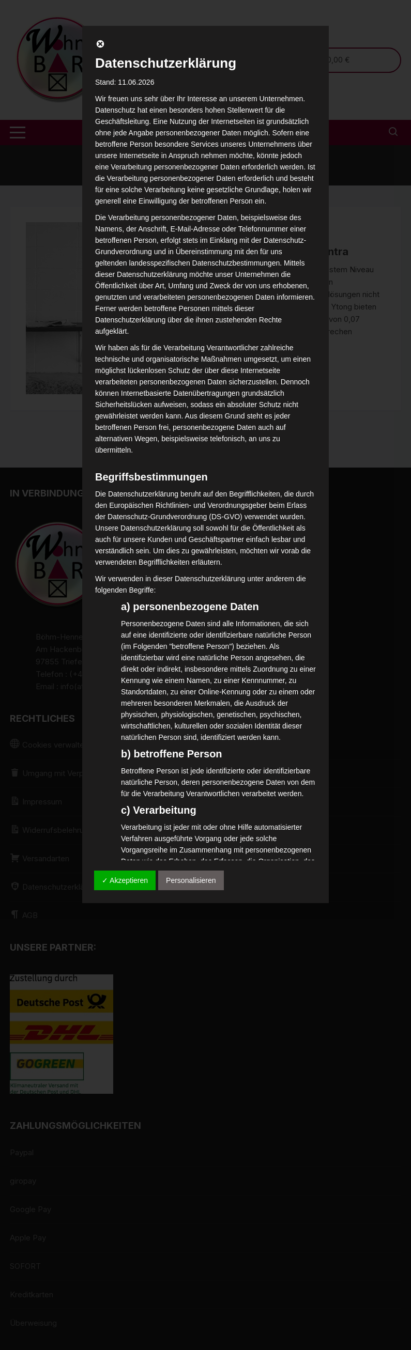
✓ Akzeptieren (125, 880)
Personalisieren (191, 880)
